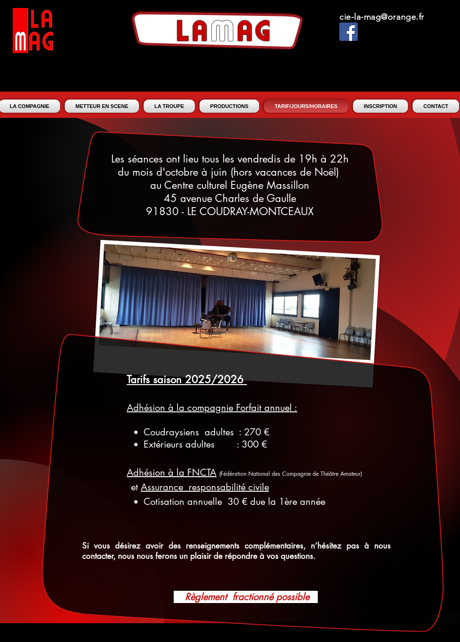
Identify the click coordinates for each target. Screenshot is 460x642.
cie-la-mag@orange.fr (381, 17)
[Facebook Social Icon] (348, 32)
